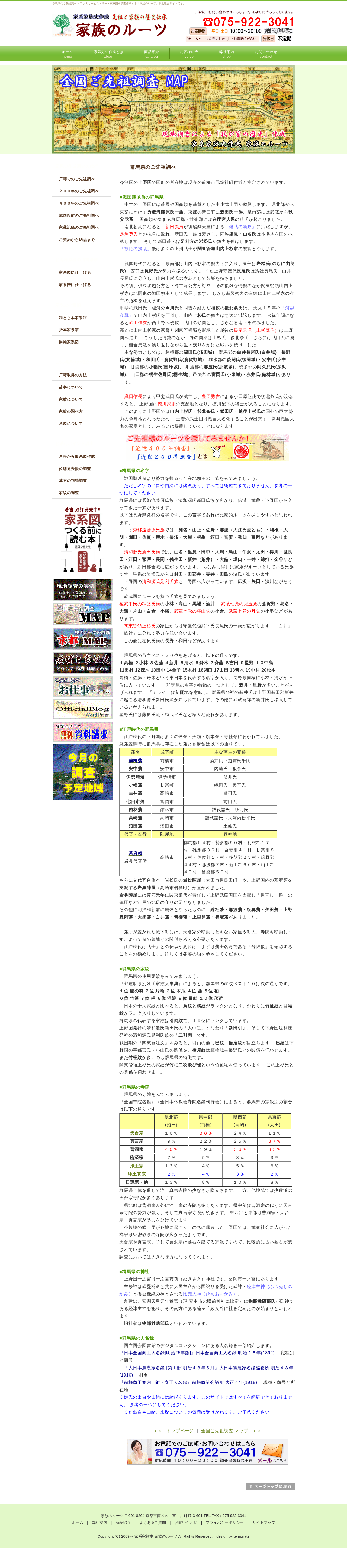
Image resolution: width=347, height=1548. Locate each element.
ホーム (67, 54)
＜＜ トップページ (173, 1430)
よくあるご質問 (152, 1522)
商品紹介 (151, 54)
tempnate (241, 1536)
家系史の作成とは (108, 54)
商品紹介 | (127, 1522)
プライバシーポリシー (225, 1522)
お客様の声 (189, 54)
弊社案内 (226, 54)
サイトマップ (263, 1522)
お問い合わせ (266, 54)
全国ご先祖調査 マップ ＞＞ (231, 1430)
